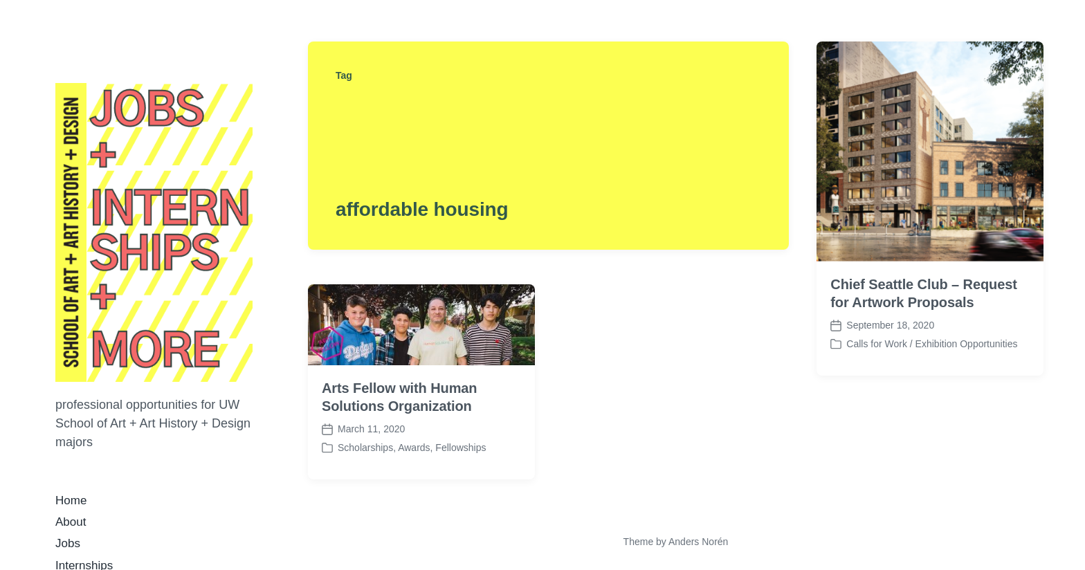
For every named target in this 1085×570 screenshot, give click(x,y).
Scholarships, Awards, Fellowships (412, 447)
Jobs (67, 543)
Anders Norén (698, 541)
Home (70, 500)
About (70, 521)
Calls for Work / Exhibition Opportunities (931, 343)
